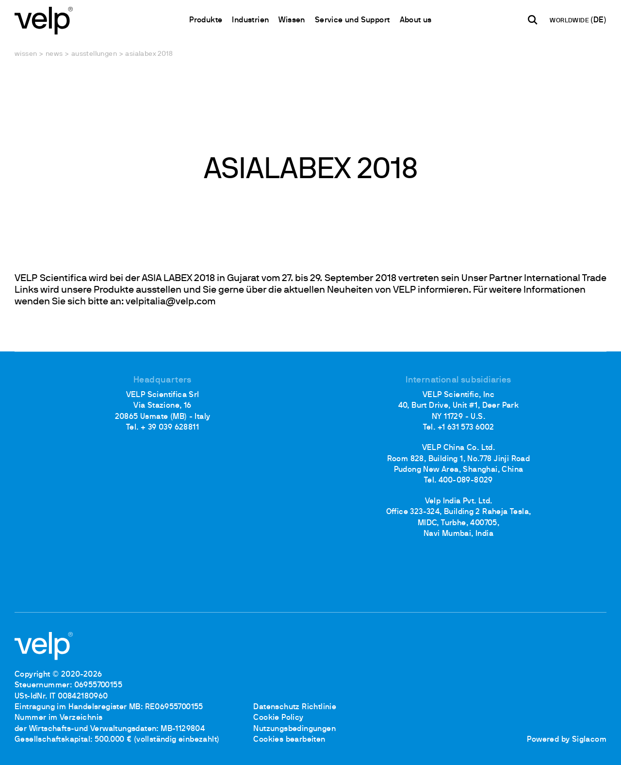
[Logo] (44, 19)
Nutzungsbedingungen (294, 729)
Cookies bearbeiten (289, 739)
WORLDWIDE (570, 21)
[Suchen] (533, 20)
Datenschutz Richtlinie (294, 707)
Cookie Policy (278, 718)
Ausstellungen (94, 54)
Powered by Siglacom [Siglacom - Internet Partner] (566, 739)
